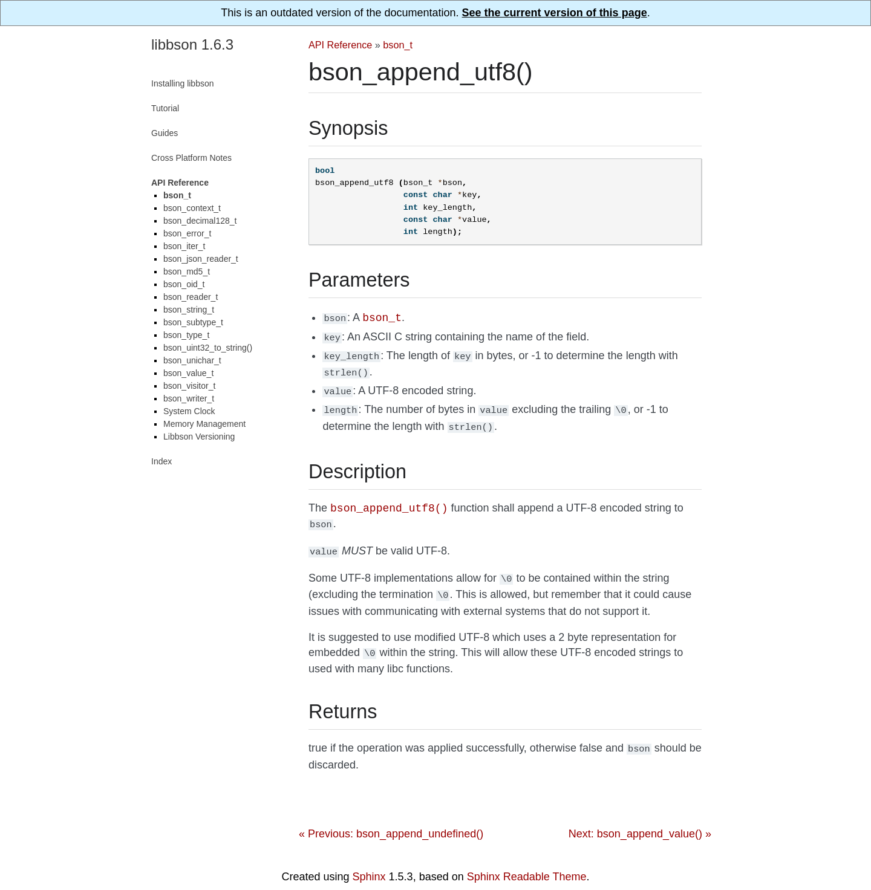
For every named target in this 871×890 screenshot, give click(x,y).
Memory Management (204, 424)
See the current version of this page (554, 13)
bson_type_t (186, 335)
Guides (164, 133)
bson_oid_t (184, 284)
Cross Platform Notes (191, 158)
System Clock (189, 411)
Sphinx (369, 862)
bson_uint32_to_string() (207, 347)
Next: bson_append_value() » (640, 819)
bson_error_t (187, 233)
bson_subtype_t (193, 322)
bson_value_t (188, 373)
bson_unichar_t (192, 360)
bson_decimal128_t (200, 221)
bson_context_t (192, 208)
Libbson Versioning (199, 436)
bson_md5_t (186, 271)
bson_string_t (188, 309)
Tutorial (165, 108)
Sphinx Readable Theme (527, 862)
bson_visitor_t (189, 386)
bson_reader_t (190, 297)
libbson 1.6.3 (192, 44)
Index (161, 461)
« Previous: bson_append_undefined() (391, 819)
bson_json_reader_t (200, 259)
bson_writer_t (188, 398)
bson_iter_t (184, 246)
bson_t (398, 44)
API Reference (340, 44)
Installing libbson (182, 83)
